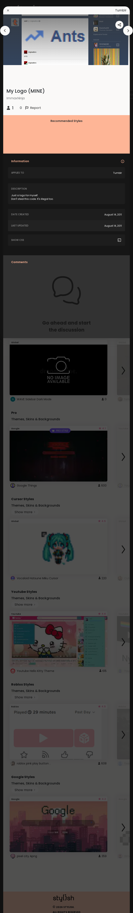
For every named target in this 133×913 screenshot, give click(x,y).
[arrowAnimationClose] (5, 31)
